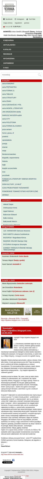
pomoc (26, 23)
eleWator (5, 195)
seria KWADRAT (8, 83)
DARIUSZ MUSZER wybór (12, 115)
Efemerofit (21, 303)
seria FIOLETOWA (9, 122)
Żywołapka (22, 299)
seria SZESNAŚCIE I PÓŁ (11, 105)
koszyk (7, 26)
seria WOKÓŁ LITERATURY (12, 108)
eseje (4, 151)
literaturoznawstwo (9, 154)
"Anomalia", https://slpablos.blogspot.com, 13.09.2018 (15, 319)
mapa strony (7, 23)
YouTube (32, 19)
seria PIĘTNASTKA (9, 87)
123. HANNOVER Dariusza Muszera (16, 231)
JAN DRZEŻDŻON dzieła (11, 112)
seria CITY (6, 119)
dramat (4, 147)
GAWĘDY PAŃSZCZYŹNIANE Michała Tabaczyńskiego (17, 249)
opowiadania (6, 140)
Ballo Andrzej (8, 218)
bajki (4, 165)
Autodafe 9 (16, 264)
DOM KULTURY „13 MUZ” (11, 184)
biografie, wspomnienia (10, 158)
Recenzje (4, 318)
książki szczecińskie (9, 168)
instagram (20, 19)
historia (4, 161)
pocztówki (5, 175)
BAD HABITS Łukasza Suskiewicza (16, 234)
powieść (5, 136)
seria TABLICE (7, 94)
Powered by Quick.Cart (21, 476)
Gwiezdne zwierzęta (24, 283)
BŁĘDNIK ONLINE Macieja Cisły (15, 241)
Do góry (41, 470)
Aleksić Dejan (8, 204)
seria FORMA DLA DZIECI (12, 126)
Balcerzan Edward (10, 215)
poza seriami (7, 129)
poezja (4, 144)
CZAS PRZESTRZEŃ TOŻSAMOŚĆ (15, 188)
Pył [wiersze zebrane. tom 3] (23, 291)
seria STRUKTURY (9, 98)
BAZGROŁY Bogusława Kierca (14, 238)
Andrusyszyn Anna (10, 208)
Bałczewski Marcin (10, 221)
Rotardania (18, 287)
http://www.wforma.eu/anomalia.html (12, 454)
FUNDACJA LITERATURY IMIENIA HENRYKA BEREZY (19, 180)
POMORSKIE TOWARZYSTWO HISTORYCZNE (20, 191)
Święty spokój (19, 260)
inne (3, 172)
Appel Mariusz (8, 211)
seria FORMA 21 (8, 91)
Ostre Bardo (23, 256)
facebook (9, 19)
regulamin (18, 23)
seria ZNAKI (6, 101)
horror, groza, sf (8, 133)
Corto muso (19, 295)
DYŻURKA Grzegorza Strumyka (15, 244)
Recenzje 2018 (14, 318)
